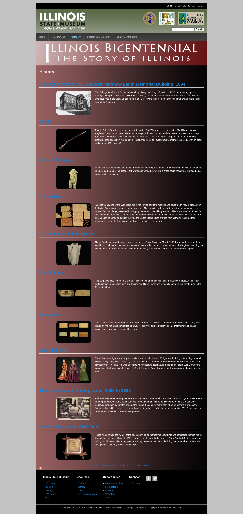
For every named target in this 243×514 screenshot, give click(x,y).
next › (139, 465)
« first (96, 465)
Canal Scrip (51, 272)
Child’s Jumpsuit (56, 159)
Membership (111, 486)
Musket (46, 122)
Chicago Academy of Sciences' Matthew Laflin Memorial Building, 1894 (112, 84)
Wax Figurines (54, 350)
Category (76, 37)
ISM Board (50, 494)
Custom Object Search (98, 37)
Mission (49, 486)
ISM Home (50, 483)
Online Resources (87, 494)
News (81, 490)
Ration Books (53, 196)
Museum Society (114, 483)
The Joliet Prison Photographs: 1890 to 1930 (85, 390)
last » (146, 465)
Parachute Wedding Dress (66, 234)
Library (81, 486)
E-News (135, 483)
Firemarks (49, 314)
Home (42, 37)
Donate (109, 490)
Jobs (107, 497)
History (48, 490)
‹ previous (106, 465)
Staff (47, 497)
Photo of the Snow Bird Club (68, 427)
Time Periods (58, 37)
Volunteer (110, 494)
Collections (83, 483)
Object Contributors (126, 37)
